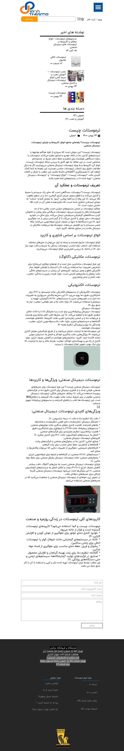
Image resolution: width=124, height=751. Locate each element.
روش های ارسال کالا (87, 700)
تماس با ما (92, 692)
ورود (100, 19)
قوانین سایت (51, 683)
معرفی (72, 135)
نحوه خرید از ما (50, 690)
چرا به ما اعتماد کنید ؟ (47, 703)
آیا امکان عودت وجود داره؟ (45, 709)
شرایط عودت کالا (89, 709)
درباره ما (93, 684)
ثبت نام (91, 19)
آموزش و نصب (74, 119)
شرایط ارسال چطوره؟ (48, 696)
